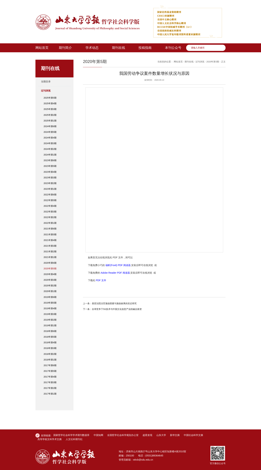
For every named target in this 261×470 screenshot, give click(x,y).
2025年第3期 (50, 109)
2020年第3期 (50, 280)
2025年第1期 (50, 121)
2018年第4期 (50, 342)
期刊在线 (189, 62)
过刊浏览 (46, 90)
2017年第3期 (50, 382)
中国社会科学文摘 (193, 435)
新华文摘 (175, 435)
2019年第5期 (50, 303)
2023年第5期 (50, 166)
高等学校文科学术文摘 (50, 439)
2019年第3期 (50, 314)
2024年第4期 (50, 138)
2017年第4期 (50, 377)
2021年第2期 (50, 251)
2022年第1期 (50, 223)
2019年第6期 (50, 297)
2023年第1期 (50, 189)
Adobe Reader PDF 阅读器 (115, 272)
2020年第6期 (50, 263)
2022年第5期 (50, 200)
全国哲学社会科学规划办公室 (123, 435)
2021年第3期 (50, 246)
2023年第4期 (50, 172)
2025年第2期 (50, 115)
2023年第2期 (50, 183)
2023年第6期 (50, 160)
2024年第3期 (50, 143)
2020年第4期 (50, 274)
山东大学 (161, 435)
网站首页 (178, 62)
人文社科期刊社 (74, 439)
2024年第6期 (50, 126)
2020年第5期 (50, 268)
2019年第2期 (50, 320)
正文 (223, 62)
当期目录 (46, 81)
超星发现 (147, 435)
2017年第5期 (50, 371)
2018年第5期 (50, 337)
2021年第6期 (50, 229)
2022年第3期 (50, 211)
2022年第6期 (50, 194)
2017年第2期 (50, 388)
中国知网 (98, 435)
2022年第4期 (50, 206)
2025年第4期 (50, 103)
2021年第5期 (50, 234)
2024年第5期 (50, 132)
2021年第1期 (50, 257)
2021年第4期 (50, 240)
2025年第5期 (50, 98)
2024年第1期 (50, 155)
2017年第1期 (50, 394)
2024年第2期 (50, 149)
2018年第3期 (50, 348)
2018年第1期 (50, 360)
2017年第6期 (50, 365)
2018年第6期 (50, 331)
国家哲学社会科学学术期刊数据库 (71, 435)
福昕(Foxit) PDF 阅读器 (118, 265)
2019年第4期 (50, 308)
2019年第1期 (50, 325)
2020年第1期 (50, 291)
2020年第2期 (50, 285)
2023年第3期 (50, 177)
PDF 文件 (101, 280)
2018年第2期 (50, 354)
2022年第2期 (50, 217)
